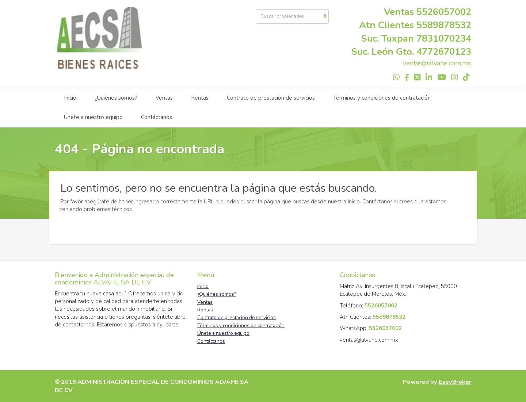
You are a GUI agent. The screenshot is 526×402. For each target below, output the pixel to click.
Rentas (200, 98)
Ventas (164, 98)
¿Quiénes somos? (116, 98)
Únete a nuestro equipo (93, 117)
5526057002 (443, 11)
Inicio (70, 98)
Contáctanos (156, 117)
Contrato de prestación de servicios (271, 98)
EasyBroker (455, 382)
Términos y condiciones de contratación (382, 98)
